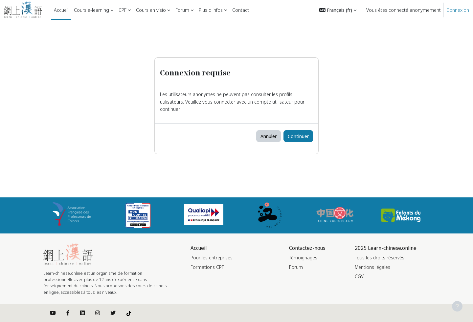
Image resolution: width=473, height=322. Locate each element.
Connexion (457, 10)
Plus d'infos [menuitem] (211, 10)
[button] (338, 10)
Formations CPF (207, 267)
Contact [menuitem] (240, 10)
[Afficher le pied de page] (457, 306)
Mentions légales (372, 267)
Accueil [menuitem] (61, 10)
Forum (296, 267)
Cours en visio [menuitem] (151, 10)
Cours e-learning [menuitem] (91, 10)
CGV (359, 276)
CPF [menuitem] (122, 10)
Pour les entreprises (212, 257)
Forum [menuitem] (182, 10)
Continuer (298, 136)
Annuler (268, 136)
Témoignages (303, 257)
